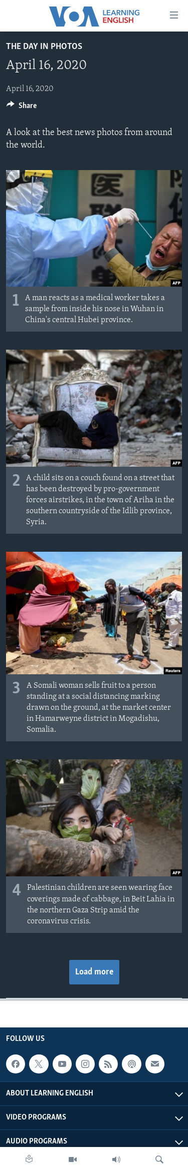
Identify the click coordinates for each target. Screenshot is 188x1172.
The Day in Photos (44, 47)
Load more (94, 972)
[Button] (22, 108)
